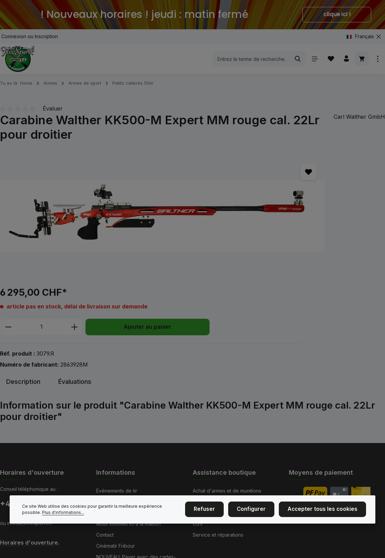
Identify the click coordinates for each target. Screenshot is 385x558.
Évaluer (53, 113)
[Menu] (312, 61)
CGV (198, 467)
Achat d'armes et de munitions (227, 433)
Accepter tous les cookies (326, 512)
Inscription (46, 36)
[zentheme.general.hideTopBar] (379, 36)
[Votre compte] (345, 61)
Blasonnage (206, 445)
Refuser (218, 512)
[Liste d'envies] (329, 61)
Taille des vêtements (216, 456)
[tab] (23, 296)
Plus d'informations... (43, 515)
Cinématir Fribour (115, 489)
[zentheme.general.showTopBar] (377, 61)
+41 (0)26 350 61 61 (35, 446)
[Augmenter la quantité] (307, 202)
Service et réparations (218, 478)
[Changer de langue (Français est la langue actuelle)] (363, 36)
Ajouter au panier (294, 224)
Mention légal (111, 456)
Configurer (261, 512)
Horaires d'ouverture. (29, 485)
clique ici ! (337, 14)
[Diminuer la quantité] (241, 202)
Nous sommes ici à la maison (128, 467)
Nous (102, 445)
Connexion (13, 36)
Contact (105, 478)
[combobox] (249, 61)
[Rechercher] (296, 61)
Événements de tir (116, 433)
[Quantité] (274, 202)
